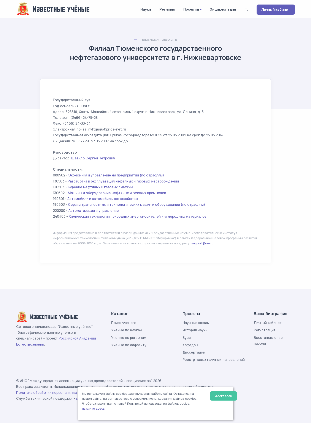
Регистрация (265, 330)
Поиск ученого (123, 322)
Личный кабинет (275, 9)
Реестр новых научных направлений (213, 359)
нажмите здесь (93, 408)
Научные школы (195, 322)
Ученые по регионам (128, 337)
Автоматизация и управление (93, 210)
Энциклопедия (223, 9)
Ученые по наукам (126, 330)
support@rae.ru (202, 243)
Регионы (167, 9)
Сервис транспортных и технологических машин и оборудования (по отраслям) (136, 204)
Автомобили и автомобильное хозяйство (102, 198)
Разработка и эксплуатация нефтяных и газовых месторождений (123, 181)
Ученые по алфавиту (128, 345)
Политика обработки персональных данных (53, 392)
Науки (145, 9)
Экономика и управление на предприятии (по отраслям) (116, 175)
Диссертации (193, 352)
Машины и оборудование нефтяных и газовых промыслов (117, 192)
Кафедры (190, 345)
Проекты (191, 9)
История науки (194, 330)
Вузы (186, 337)
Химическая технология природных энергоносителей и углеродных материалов (137, 216)
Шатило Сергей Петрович (93, 158)
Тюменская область (158, 40)
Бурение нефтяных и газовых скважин (100, 187)
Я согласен (223, 396)
